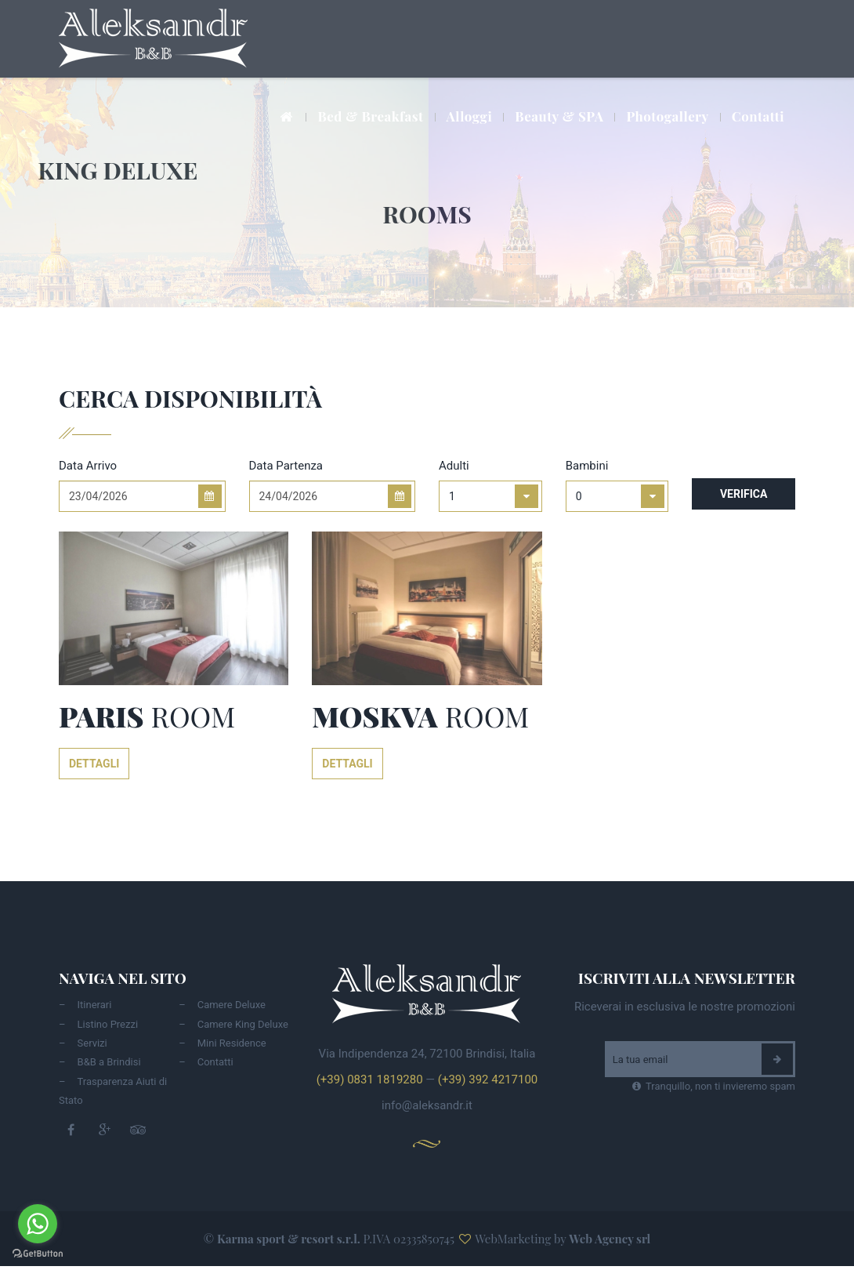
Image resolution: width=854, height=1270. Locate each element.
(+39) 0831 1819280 (370, 1079)
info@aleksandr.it (427, 1105)
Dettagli (94, 763)
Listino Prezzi (108, 1024)
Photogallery (667, 116)
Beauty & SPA (559, 116)
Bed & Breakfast (370, 116)
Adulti (454, 466)
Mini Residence (231, 1043)
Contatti (758, 116)
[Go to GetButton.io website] (38, 1254)
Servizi (92, 1043)
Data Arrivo (88, 466)
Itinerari (95, 1005)
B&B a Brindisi (109, 1062)
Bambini (587, 466)
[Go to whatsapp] (37, 1223)
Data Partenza (286, 466)
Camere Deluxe (231, 1005)
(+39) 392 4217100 (487, 1079)
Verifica (743, 494)
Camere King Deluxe (242, 1024)
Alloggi (470, 116)
